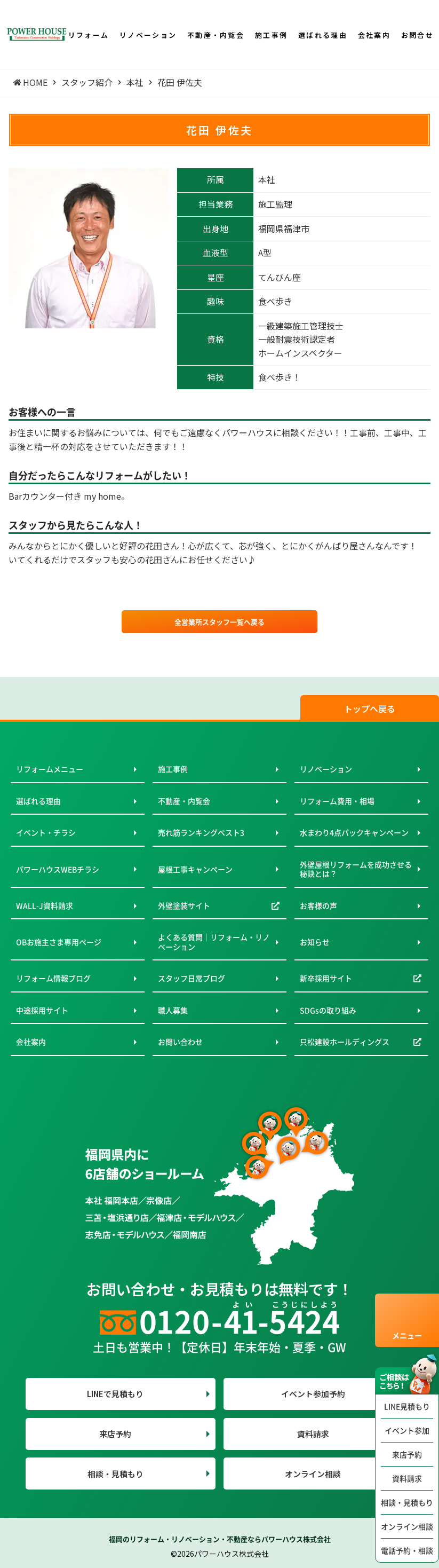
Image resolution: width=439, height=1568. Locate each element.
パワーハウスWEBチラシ (57, 869)
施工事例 (173, 768)
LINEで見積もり (115, 1393)
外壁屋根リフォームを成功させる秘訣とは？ (356, 869)
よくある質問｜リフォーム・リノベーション (214, 942)
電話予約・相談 (407, 1550)
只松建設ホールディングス (344, 1041)
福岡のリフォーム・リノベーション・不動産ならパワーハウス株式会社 (220, 1539)
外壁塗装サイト (184, 905)
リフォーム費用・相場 (337, 800)
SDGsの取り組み (328, 1010)
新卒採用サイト (326, 978)
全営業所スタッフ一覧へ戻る (219, 622)
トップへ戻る (369, 708)
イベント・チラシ (46, 832)
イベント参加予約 (313, 1393)
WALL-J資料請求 (44, 905)
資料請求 (407, 1478)
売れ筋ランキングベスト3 (201, 832)
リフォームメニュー (49, 768)
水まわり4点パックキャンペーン (354, 832)
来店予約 (407, 1454)
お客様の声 (318, 905)
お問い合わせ (180, 1041)
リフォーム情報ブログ (53, 978)
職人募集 (173, 1010)
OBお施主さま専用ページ (58, 941)
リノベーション (326, 768)
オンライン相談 (407, 1526)
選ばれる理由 (38, 800)
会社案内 (31, 1041)
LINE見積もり (407, 1406)
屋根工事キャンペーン (195, 869)
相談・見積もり (407, 1502)
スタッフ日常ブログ (191, 978)
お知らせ (315, 941)
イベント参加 (407, 1430)
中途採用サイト (42, 1010)
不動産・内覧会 (184, 800)
